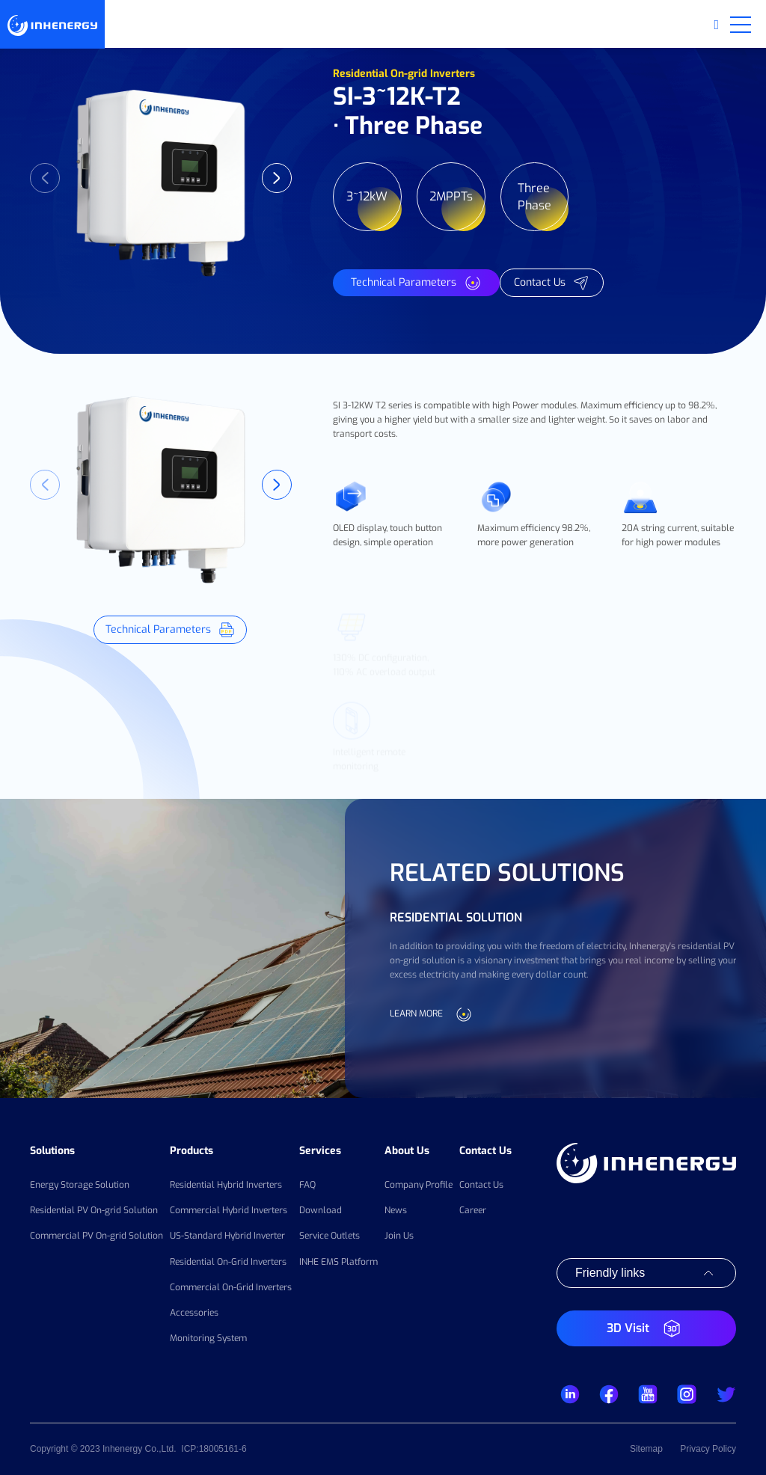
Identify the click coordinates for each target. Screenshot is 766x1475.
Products (191, 1151)
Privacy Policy (708, 1449)
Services (320, 1151)
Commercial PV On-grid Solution (96, 1236)
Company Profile (418, 1185)
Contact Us (485, 1151)
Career (472, 1210)
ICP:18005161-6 (213, 1449)
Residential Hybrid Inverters (226, 1185)
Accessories (194, 1313)
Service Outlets (329, 1236)
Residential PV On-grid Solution (94, 1210)
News (395, 1210)
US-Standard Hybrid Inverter (227, 1236)
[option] (161, 178)
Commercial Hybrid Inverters (228, 1210)
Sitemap (646, 1449)
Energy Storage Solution (79, 1185)
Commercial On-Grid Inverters (231, 1287)
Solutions (52, 1151)
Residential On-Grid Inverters (228, 1262)
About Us (406, 1151)
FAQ (307, 1185)
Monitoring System (208, 1338)
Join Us (399, 1236)
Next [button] (277, 178)
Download (320, 1210)
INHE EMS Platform (338, 1262)
